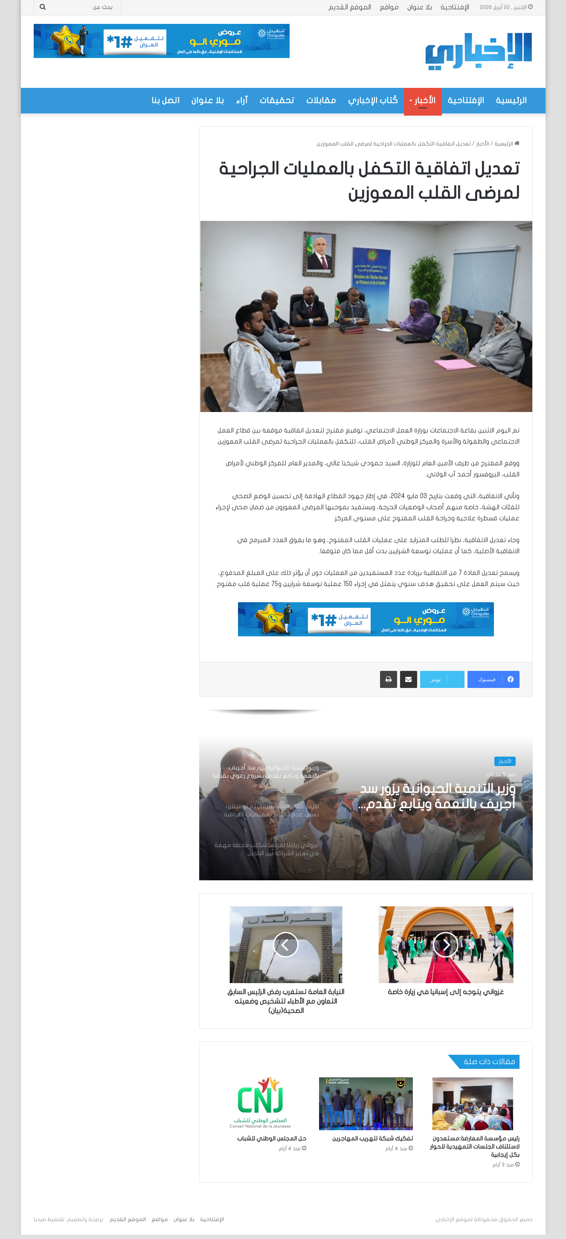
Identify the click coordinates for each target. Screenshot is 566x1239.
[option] (366, 795)
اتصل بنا (165, 100)
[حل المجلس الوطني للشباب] (259, 1103)
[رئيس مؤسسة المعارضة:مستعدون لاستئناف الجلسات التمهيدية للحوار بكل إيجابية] (473, 1103)
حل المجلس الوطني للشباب (271, 1138)
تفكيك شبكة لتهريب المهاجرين (372, 1138)
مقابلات (321, 100)
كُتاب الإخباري (373, 100)
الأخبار (425, 100)
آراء (242, 100)
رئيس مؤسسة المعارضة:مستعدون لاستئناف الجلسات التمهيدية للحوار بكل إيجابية (475, 1146)
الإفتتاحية (455, 7)
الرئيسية (511, 100)
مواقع (389, 7)
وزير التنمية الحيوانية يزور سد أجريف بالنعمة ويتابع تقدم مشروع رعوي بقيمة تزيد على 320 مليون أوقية (433, 797)
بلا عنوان (419, 7)
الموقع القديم (349, 7)
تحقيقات (277, 100)
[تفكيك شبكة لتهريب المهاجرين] (366, 1103)
